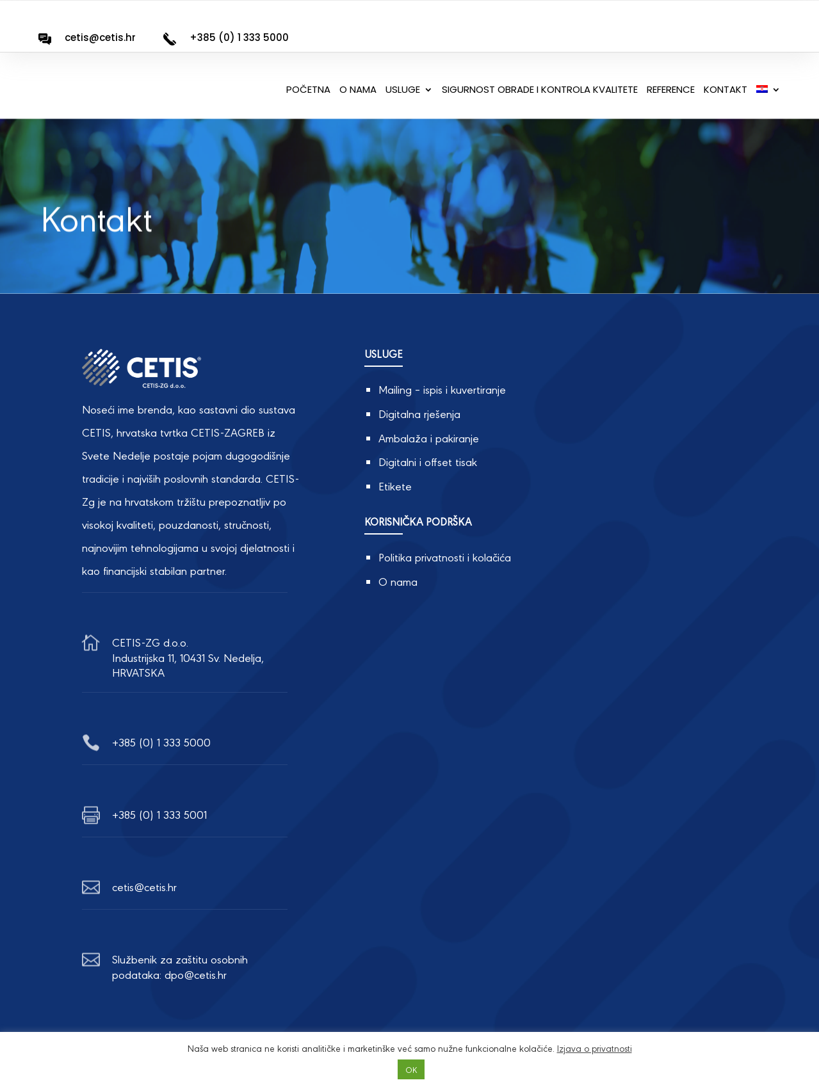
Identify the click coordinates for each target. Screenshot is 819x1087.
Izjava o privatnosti (594, 1048)
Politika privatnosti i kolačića (444, 556)
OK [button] (411, 1069)
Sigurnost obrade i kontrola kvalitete (540, 90)
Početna (308, 90)
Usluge (402, 90)
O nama (358, 90)
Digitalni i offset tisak (427, 461)
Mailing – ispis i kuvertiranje (442, 389)
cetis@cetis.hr (100, 37)
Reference (671, 90)
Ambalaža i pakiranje (428, 437)
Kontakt (725, 90)
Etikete (395, 485)
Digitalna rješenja (419, 413)
